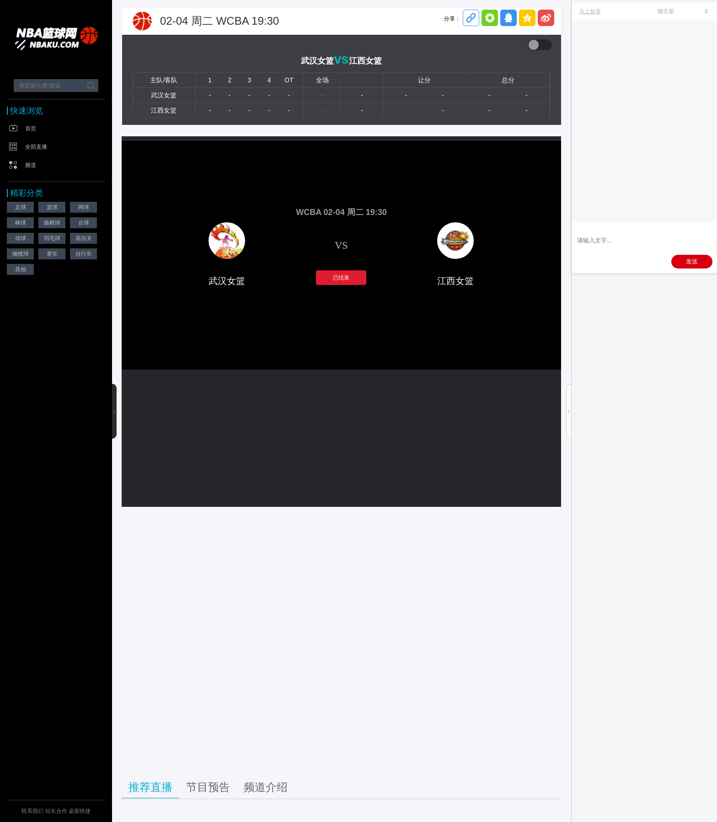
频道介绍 (266, 787)
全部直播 (36, 147)
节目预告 (208, 787)
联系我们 (32, 811)
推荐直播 (150, 787)
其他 (20, 269)
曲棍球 (52, 223)
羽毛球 (52, 238)
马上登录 (590, 11)
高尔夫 (83, 238)
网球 (83, 207)
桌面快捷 (80, 811)
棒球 (20, 223)
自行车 (83, 254)
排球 (20, 238)
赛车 (52, 254)
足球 (20, 207)
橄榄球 (20, 254)
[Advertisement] (341, 639)
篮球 (52, 207)
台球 (83, 223)
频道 (30, 165)
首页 (30, 128)
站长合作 (57, 811)
